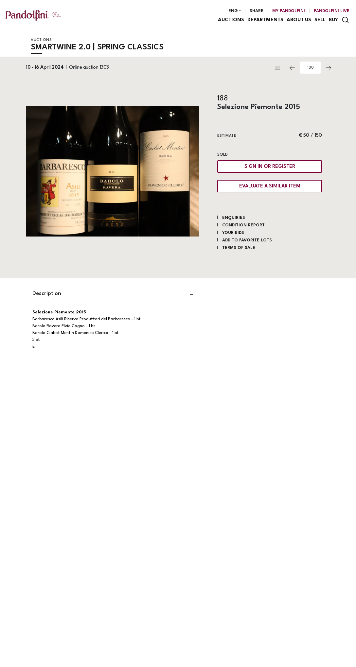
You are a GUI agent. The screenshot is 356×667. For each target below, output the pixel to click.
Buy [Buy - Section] (333, 20)
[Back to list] (279, 67)
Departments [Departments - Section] (265, 20)
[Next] (328, 67)
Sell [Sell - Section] (320, 20)
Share (256, 11)
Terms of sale (238, 248)
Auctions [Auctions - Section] (231, 20)
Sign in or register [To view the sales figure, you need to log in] (269, 166)
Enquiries (233, 218)
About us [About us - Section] (299, 20)
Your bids (233, 233)
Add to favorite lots (247, 240)
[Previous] (292, 67)
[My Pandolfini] (289, 11)
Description (46, 293)
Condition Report (243, 225)
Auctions (41, 40)
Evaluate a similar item (269, 186)
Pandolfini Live (331, 11)
